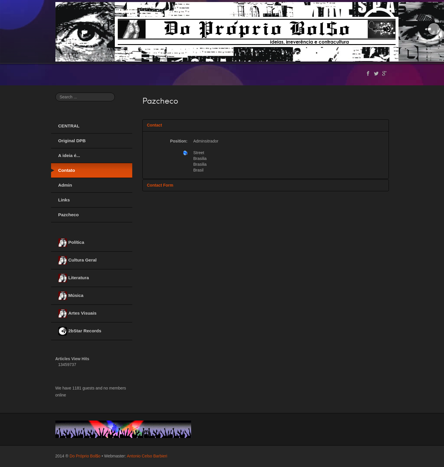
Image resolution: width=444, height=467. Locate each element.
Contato (66, 170)
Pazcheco (68, 214)
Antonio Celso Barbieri (147, 456)
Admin (65, 185)
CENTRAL (69, 125)
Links (64, 199)
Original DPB (72, 140)
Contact (154, 125)
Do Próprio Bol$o (85, 456)
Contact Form (160, 185)
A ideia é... (69, 155)
